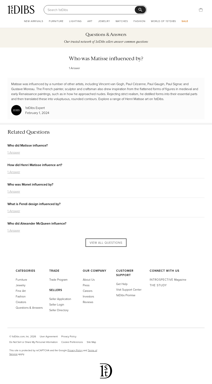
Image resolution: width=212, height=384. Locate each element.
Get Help (122, 284)
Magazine (168, 279)
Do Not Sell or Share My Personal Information (33, 342)
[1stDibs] (20, 9)
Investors (88, 296)
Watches (122, 21)
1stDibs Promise (125, 295)
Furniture (56, 21)
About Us (89, 279)
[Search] (91, 9)
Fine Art (21, 291)
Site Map (91, 342)
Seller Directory (59, 310)
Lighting (75, 21)
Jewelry (104, 21)
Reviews (88, 302)
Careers (87, 291)
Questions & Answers (29, 307)
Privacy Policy (68, 336)
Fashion (139, 21)
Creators (21, 302)
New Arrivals (33, 21)
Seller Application (60, 299)
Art (90, 21)
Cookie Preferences (72, 342)
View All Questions (106, 243)
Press (86, 285)
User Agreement (49, 336)
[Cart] (201, 10)
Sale (185, 21)
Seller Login (56, 304)
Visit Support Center (128, 289)
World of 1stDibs (163, 21)
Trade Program (58, 279)
